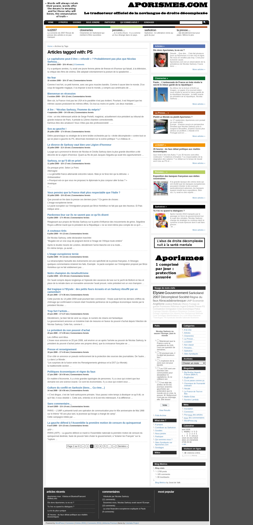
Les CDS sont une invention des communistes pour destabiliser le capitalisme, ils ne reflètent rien (166, 373)
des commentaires (194, 418)
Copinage (157, 311)
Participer (110, 22)
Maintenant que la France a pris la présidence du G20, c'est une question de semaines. (166, 345)
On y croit (183, 315)
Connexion (188, 412)
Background (190, 313)
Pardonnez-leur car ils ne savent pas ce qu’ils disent (78, 214)
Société (184, 297)
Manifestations (173, 315)
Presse (198, 306)
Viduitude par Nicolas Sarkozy (116, 496)
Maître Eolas (189, 397)
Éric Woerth (175, 313)
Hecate (187, 388)
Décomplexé (169, 297)
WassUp (194, 455)
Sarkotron (188, 351)
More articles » (199, 69)
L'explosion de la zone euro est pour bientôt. (165, 363)
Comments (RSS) (94, 523)
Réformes (175, 306)
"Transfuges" (158, 318)
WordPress (60, 523)
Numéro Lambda (191, 400)
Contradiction (159, 309)
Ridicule (177, 304)
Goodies (77, 22)
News (190, 315)
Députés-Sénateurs (169, 311)
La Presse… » (162, 113)
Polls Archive (160, 415)
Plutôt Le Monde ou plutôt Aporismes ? (173, 117)
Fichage (156, 313)
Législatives (165, 313)
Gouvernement (176, 293)
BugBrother (189, 377)
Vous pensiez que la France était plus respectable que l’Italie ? (83, 192)
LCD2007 (188, 342)
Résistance (182, 311)
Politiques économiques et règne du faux (71, 371)
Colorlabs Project (132, 523)
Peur (183, 313)
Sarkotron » (161, 207)
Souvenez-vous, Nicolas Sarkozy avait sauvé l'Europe (126, 502)
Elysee (158, 293)
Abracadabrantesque (172, 300)
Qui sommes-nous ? (129, 22)
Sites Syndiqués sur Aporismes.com (163, 443)
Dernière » (123, 446)
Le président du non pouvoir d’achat (68, 330)
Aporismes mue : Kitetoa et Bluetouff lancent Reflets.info (66, 497)
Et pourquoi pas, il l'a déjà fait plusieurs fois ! (166, 355)
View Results (164, 410)
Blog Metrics (160, 482)
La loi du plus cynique (56, 511)
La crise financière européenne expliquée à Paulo (124, 509)
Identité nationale (183, 318)
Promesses (165, 306)
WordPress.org (190, 421)
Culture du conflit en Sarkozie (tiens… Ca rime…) (76, 387)
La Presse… (189, 339)
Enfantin (190, 306)
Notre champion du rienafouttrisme (67, 273)
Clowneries (189, 336)
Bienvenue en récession (61, 93)
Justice (168, 304)
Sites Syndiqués (191, 354)
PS (203, 306)
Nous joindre (92, 22)
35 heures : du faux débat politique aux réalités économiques (67, 516)
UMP (189, 300)
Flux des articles (193, 415)
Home (50, 22)
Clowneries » (161, 78)
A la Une (188, 330)
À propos (63, 22)
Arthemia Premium (110, 523)
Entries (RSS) (80, 523)
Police (197, 309)
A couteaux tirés (56, 230)
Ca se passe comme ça (194, 380)
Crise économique (185, 309)
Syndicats (171, 318)
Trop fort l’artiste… (58, 311)
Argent (183, 306)
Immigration (171, 309)
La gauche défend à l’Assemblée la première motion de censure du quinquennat (94, 422)
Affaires (185, 304)
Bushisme (194, 318)
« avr (184, 444)
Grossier (191, 311)
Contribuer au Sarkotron (165, 427)
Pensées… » (161, 172)
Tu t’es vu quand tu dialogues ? (169, 211)
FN (165, 318)
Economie (198, 300)
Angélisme (158, 303)
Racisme (196, 315)
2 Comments (79, 65)
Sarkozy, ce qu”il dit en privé (64, 160)
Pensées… (189, 348)
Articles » (159, 46)
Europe (199, 311)
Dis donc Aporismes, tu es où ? (169, 50)
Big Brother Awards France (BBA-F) (192, 373)
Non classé (189, 345)
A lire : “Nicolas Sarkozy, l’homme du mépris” (74, 109)
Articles (187, 333)
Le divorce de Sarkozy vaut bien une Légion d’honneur (79, 144)
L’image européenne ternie (63, 254)
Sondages (149, 22)
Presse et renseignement (62, 349)
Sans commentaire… (59, 403)
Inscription (188, 409)
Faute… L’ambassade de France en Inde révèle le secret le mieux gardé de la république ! (177, 83)
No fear (51, 77)
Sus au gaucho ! (56, 128)
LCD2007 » (160, 145)
